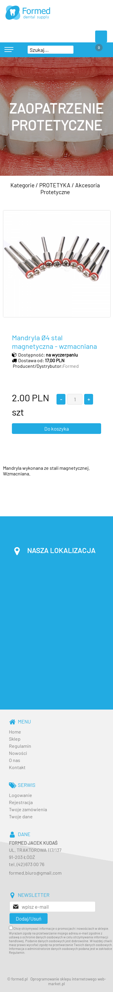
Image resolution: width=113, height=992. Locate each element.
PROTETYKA (54, 185)
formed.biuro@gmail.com (35, 873)
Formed (71, 366)
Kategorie (22, 185)
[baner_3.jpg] (56, 116)
